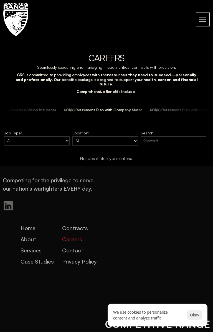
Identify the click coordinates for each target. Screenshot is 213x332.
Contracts (75, 228)
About (28, 239)
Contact (72, 250)
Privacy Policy (79, 261)
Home (28, 228)
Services (31, 250)
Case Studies (37, 261)
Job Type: (13, 133)
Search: (147, 133)
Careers (72, 239)
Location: (80, 133)
